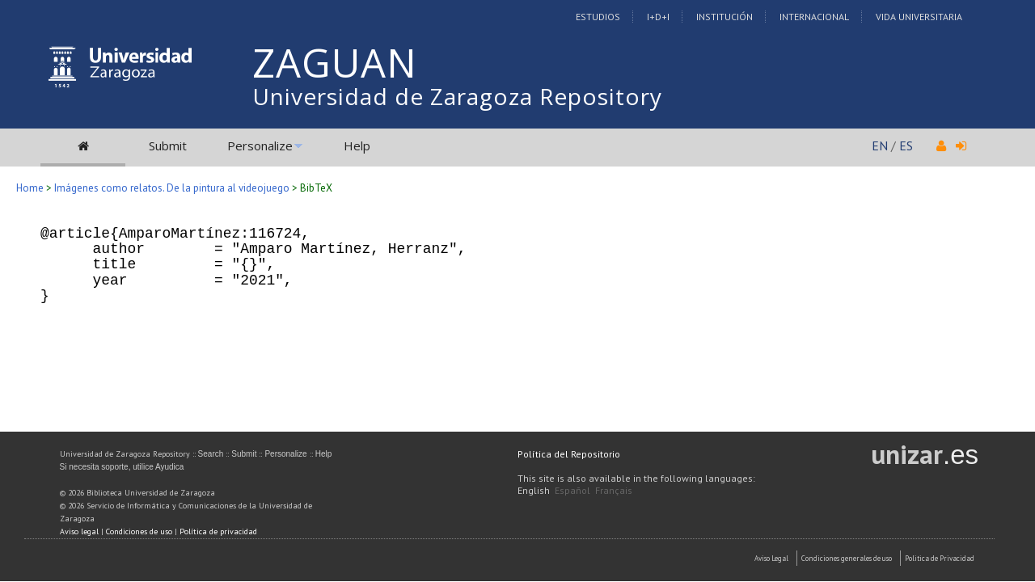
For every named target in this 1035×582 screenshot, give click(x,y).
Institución (724, 17)
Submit (168, 145)
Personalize (260, 145)
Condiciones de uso (139, 531)
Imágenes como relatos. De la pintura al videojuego (171, 188)
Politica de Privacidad (939, 558)
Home (30, 188)
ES (906, 145)
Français (613, 490)
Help (357, 145)
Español (572, 490)
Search (211, 453)
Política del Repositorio (569, 454)
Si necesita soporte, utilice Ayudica (122, 466)
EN (880, 145)
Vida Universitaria (919, 17)
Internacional (814, 17)
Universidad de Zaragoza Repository (457, 96)
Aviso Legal (771, 558)
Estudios (598, 17)
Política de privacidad (218, 531)
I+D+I (658, 17)
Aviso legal (79, 531)
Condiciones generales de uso (846, 558)
